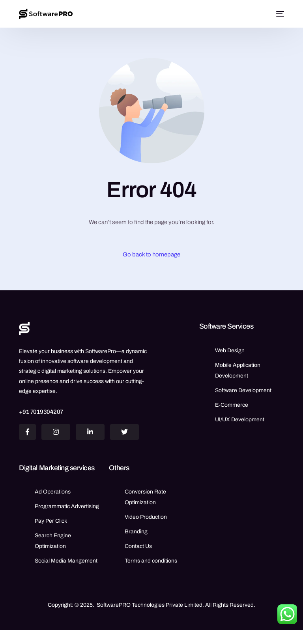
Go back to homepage (151, 254)
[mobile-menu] (279, 14)
